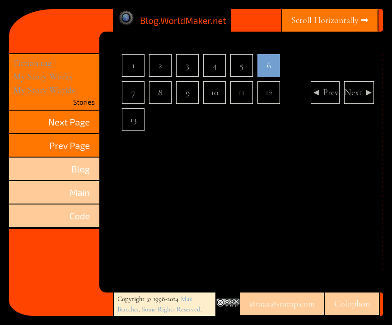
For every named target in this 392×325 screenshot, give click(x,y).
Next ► (359, 92)
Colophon (352, 303)
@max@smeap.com (282, 303)
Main (80, 192)
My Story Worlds (44, 90)
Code (80, 215)
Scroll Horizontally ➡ (330, 20)
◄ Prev (325, 92)
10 (215, 92)
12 (269, 92)
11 (241, 92)
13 (133, 119)
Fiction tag (32, 63)
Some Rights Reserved (171, 309)
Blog (80, 168)
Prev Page (70, 145)
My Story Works (43, 76)
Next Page (69, 121)
